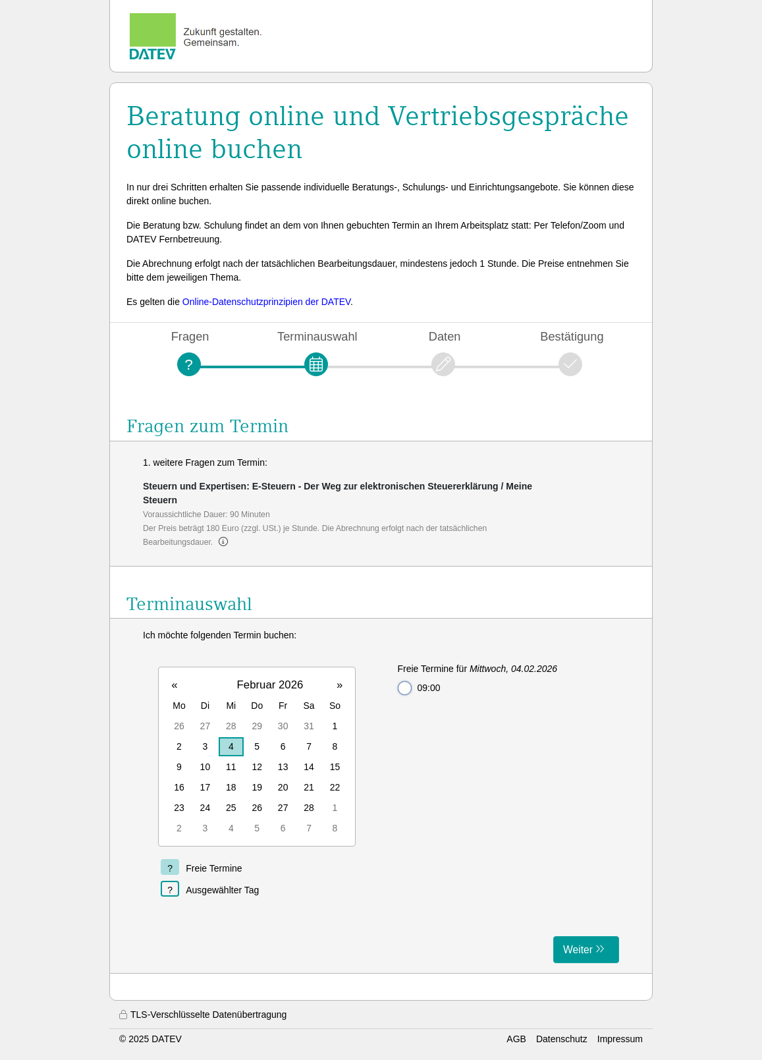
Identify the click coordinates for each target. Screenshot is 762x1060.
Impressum (620, 1039)
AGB (516, 1039)
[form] (381, 796)
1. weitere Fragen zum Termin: (205, 462)
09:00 (419, 688)
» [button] (339, 685)
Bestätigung (571, 336)
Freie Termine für (478, 668)
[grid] (256, 756)
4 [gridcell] (231, 746)
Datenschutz (561, 1039)
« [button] (174, 685)
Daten (445, 336)
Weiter (578, 949)
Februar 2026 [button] (270, 685)
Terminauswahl (317, 336)
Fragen (190, 336)
